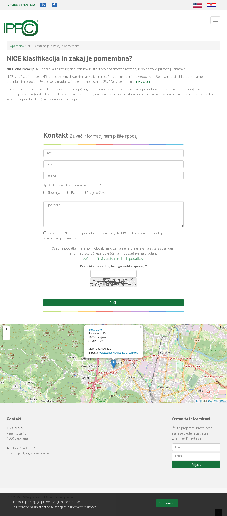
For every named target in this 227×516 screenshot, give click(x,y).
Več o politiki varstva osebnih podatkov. (113, 258)
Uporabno (17, 46)
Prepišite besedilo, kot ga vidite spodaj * (113, 266)
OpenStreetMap (217, 401)
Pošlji (113, 302)
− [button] (6, 336)
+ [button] (6, 329)
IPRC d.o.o (95, 329)
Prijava (196, 464)
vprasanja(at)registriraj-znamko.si (30, 453)
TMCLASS (142, 81)
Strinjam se (167, 503)
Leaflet (200, 401)
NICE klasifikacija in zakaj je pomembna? (54, 46)
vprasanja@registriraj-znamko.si (119, 352)
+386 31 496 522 (21, 5)
